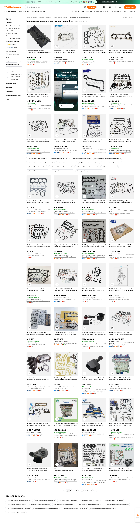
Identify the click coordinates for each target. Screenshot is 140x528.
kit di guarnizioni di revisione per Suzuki (60, 167)
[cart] (111, 7)
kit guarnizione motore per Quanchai (37, 171)
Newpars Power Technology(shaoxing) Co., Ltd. (66, 435)
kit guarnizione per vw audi (107, 167)
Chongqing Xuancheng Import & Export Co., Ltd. (121, 61)
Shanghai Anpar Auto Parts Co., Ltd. (64, 213)
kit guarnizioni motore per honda (65, 162)
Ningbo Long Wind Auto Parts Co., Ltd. (93, 434)
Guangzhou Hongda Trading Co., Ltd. (120, 213)
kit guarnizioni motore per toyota (122, 508)
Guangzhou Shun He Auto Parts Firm (64, 61)
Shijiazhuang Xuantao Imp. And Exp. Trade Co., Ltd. (66, 150)
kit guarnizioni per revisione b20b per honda (44, 508)
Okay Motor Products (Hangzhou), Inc (37, 62)
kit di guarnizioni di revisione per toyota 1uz (86, 504)
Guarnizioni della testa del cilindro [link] (80, 17)
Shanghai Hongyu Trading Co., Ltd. (119, 345)
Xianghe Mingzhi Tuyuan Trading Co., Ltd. (94, 299)
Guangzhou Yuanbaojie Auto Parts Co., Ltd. (66, 481)
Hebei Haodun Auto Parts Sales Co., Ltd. (93, 482)
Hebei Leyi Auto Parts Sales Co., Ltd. (64, 299)
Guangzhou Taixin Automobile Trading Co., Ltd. (94, 152)
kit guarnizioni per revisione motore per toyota (104, 158)
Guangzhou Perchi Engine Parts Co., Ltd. (38, 108)
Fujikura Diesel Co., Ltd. (61, 390)
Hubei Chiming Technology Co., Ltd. (119, 479)
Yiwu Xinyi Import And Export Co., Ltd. (65, 257)
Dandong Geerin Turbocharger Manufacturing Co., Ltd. (39, 479)
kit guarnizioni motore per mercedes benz (98, 508)
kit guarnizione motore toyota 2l (65, 500)
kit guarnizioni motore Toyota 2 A (43, 500)
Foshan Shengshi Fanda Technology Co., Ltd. (94, 391)
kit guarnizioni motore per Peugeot (38, 504)
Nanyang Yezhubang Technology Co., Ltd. (94, 213)
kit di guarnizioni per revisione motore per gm (86, 171)
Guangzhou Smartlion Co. (89, 62)
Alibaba (28, 17)
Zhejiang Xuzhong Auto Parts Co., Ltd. (93, 346)
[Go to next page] (95, 490)
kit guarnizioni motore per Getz (35, 158)
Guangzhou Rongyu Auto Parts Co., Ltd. (120, 299)
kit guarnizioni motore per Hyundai (78, 158)
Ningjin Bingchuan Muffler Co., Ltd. (37, 390)
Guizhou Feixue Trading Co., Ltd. (36, 344)
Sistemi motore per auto (61, 17)
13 (91, 490)
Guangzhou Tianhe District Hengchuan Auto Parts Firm (121, 437)
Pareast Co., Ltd (114, 106)
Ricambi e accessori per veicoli (42, 17)
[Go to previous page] (65, 490)
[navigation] (14, 254)
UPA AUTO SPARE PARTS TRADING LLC (65, 343)
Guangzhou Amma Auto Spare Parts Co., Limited (39, 152)
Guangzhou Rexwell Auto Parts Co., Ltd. (93, 106)
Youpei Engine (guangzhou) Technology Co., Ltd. (39, 301)
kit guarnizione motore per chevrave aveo (112, 504)
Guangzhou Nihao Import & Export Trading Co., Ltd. (39, 211)
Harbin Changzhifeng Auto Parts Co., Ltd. (94, 257)
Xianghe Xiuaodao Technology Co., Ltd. (120, 388)
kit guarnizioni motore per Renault (108, 500)
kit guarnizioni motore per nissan (108, 162)
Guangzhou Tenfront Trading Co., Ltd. (120, 152)
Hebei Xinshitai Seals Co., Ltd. (35, 434)
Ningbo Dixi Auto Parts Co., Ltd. (36, 255)
